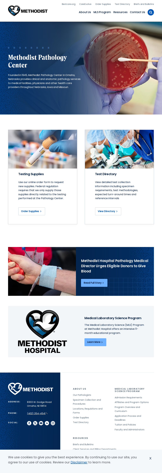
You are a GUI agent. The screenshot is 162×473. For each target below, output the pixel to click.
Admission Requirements (128, 397)
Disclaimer (79, 462)
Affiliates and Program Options (132, 402)
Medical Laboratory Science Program (129, 389)
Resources (120, 12)
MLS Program (102, 12)
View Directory (108, 211)
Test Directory (122, 4)
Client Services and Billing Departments (94, 448)
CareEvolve (85, 4)
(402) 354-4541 (37, 413)
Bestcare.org (68, 4)
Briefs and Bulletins (144, 4)
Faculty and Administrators (129, 429)
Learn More (95, 342)
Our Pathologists (82, 394)
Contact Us (137, 12)
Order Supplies (103, 4)
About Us (85, 12)
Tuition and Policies (125, 424)
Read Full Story (94, 282)
